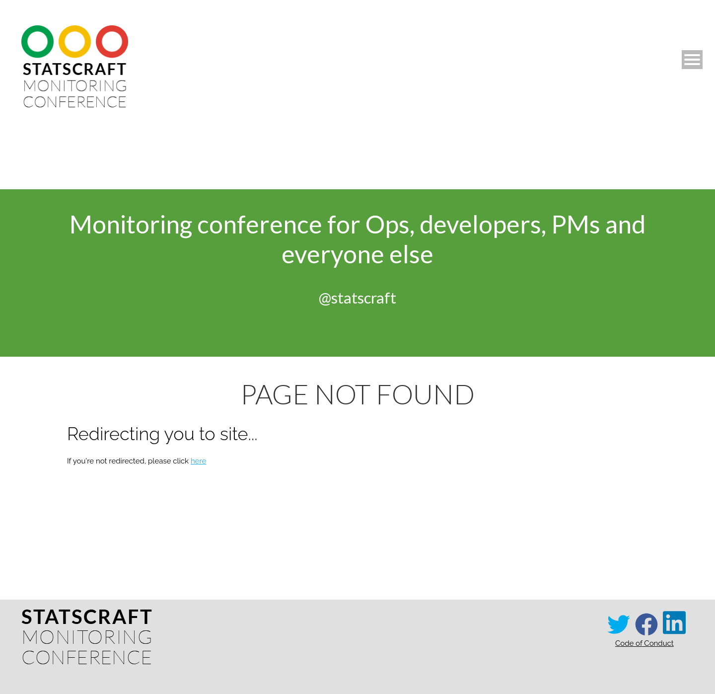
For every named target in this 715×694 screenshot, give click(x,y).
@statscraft (357, 297)
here (198, 461)
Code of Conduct (644, 643)
